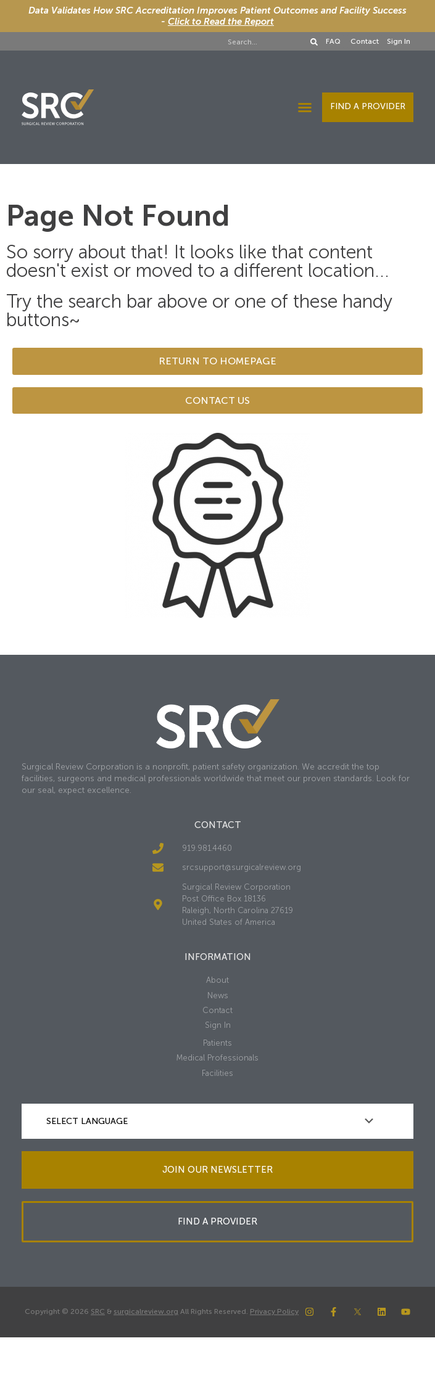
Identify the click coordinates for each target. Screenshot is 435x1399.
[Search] (314, 41)
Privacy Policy (274, 1311)
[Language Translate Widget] (217, 1121)
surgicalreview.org (146, 1311)
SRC (98, 1311)
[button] (305, 107)
